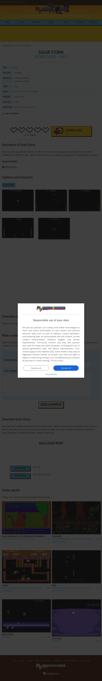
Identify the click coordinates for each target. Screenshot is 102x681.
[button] (51, 374)
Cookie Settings (43, 360)
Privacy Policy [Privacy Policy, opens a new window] (57, 360)
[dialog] (51, 340)
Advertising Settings (40, 357)
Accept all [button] (66, 368)
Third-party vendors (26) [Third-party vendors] (49, 342)
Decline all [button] (36, 368)
